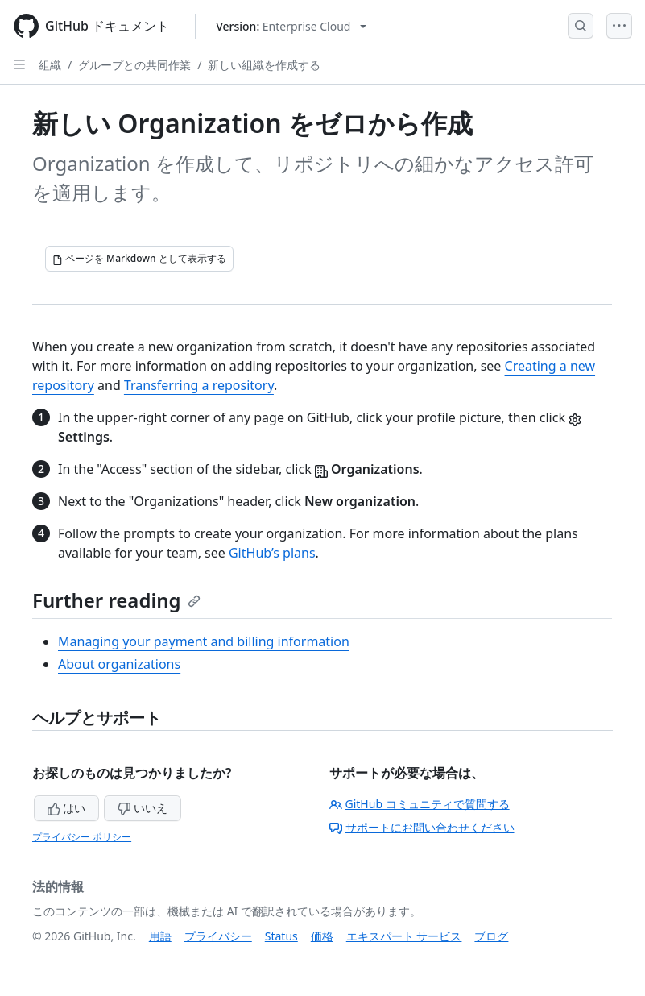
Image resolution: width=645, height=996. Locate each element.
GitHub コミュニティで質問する (419, 803)
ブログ (491, 936)
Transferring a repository (199, 385)
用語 (160, 936)
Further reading (116, 600)
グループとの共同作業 (134, 65)
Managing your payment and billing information (203, 641)
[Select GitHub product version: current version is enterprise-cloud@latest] (291, 26)
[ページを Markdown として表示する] (139, 259)
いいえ (142, 807)
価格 (322, 936)
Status (281, 936)
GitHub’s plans (272, 553)
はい (67, 807)
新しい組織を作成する (264, 65)
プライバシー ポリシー (81, 837)
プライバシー (218, 936)
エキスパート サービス (404, 936)
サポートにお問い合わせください (422, 827)
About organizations (119, 664)
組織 (50, 65)
